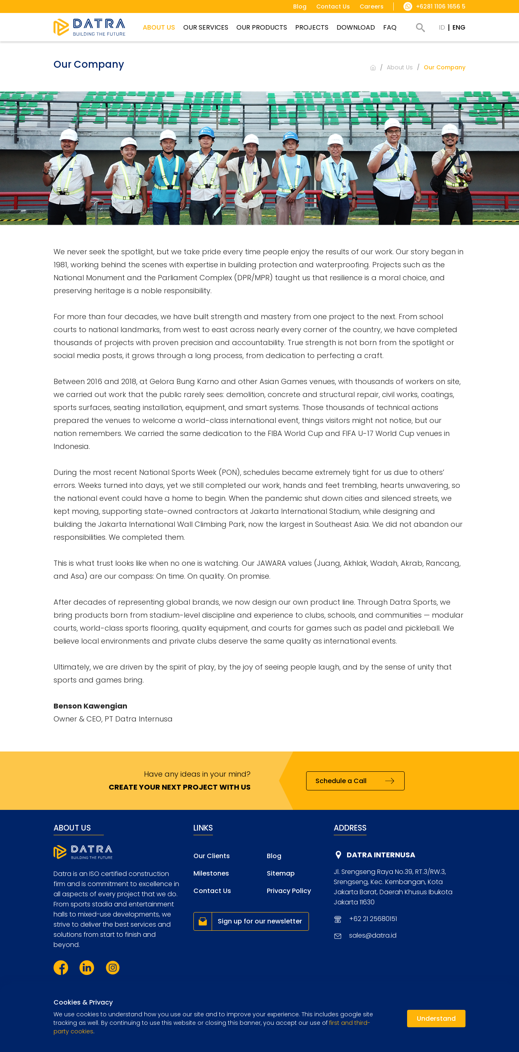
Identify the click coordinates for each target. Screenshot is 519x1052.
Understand (436, 1018)
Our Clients (211, 856)
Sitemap (281, 873)
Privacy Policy (289, 890)
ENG (459, 27)
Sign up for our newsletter (260, 921)
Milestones (211, 873)
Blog (274, 856)
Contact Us (212, 890)
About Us (400, 67)
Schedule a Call (341, 781)
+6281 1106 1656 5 (440, 6)
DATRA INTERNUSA (381, 855)
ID (442, 27)
